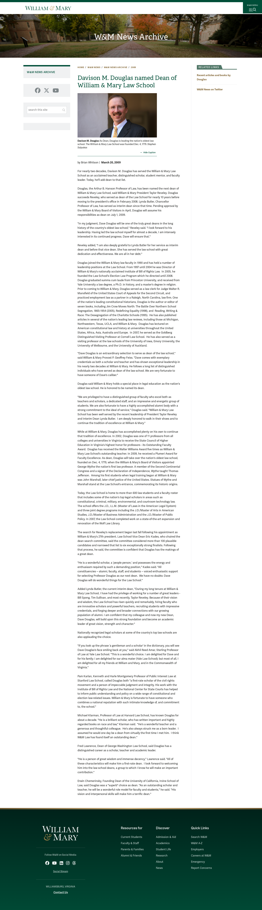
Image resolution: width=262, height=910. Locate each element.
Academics (163, 843)
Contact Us (60, 891)
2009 (133, 67)
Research (162, 855)
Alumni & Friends (131, 855)
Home (81, 67)
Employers (197, 849)
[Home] (48, 8)
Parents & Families (132, 849)
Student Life (163, 849)
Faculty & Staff (130, 843)
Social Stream (60, 870)
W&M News (94, 67)
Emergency (198, 862)
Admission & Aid (166, 837)
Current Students (131, 837)
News (159, 868)
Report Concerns (201, 868)
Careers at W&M (201, 855)
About (159, 862)
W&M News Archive (131, 37)
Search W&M (199, 837)
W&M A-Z (197, 843)
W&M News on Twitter (210, 89)
